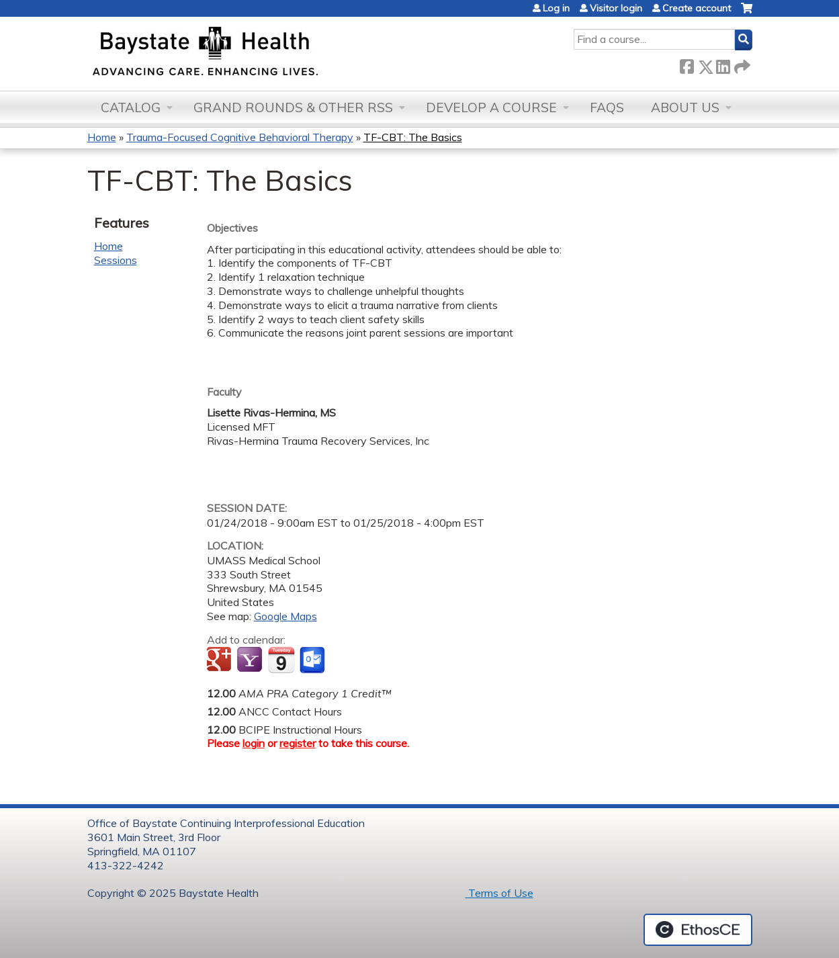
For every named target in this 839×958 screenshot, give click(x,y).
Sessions (115, 260)
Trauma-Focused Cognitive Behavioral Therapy (239, 137)
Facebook (686, 64)
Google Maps (285, 616)
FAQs (607, 107)
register (297, 743)
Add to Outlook (313, 660)
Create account (696, 8)
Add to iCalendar (281, 659)
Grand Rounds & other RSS (293, 107)
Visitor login (616, 8)
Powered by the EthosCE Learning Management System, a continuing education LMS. (698, 930)
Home (101, 137)
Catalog (131, 107)
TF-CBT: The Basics (412, 137)
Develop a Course (491, 107)
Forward (741, 64)
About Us (685, 107)
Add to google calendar (220, 660)
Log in (556, 8)
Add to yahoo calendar (251, 660)
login (253, 743)
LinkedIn (723, 64)
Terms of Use (499, 893)
